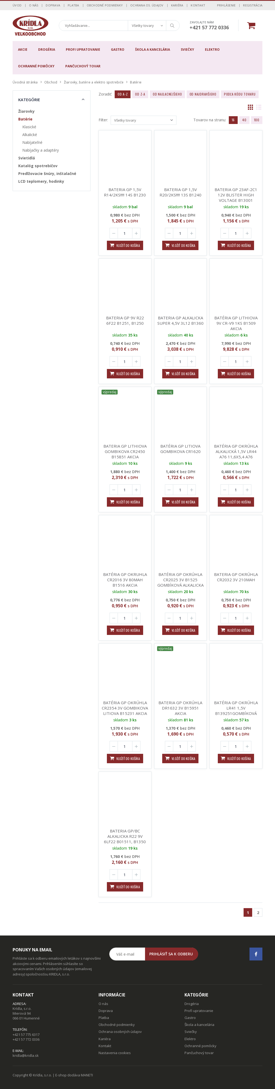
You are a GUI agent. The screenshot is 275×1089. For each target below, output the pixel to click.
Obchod (50, 82)
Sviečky (187, 49)
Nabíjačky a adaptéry (40, 150)
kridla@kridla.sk (26, 1055)
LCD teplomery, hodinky (41, 181)
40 (244, 120)
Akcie (22, 49)
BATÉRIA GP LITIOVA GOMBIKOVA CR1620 (179, 448)
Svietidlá (26, 157)
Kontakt (198, 5)
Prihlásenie (226, 5)
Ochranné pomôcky (36, 66)
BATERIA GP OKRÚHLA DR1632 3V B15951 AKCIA (179, 708)
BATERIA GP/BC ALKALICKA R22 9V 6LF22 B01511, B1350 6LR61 (125, 839)
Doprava (53, 5)
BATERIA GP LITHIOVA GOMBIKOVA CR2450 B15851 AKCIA (124, 451)
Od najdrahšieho (203, 94)
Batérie (25, 119)
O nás (33, 5)
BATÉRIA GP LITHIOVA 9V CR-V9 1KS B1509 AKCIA (236, 323)
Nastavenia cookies (115, 1052)
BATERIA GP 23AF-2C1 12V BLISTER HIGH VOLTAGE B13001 (236, 195)
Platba (73, 5)
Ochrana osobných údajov (120, 1031)
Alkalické (29, 134)
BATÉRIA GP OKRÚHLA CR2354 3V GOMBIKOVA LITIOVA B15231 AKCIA (125, 708)
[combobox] (147, 25)
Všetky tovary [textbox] (143, 25)
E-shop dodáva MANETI (74, 1075)
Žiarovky (26, 111)
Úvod (17, 5)
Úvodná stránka (25, 82)
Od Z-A (140, 94)
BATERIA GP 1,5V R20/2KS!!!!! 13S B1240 (180, 192)
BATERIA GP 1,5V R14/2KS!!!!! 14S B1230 (125, 192)
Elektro (212, 49)
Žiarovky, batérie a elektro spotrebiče (94, 82)
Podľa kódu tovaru (240, 94)
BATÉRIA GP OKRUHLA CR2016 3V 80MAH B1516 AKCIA (125, 580)
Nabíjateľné (32, 142)
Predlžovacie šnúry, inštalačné (47, 173)
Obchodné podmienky (105, 5)
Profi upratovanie (83, 49)
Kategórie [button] (29, 99)
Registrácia (252, 5)
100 (256, 120)
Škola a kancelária (152, 49)
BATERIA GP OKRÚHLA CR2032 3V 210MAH (236, 577)
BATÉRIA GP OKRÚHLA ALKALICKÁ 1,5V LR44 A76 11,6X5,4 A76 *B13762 (236, 454)
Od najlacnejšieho (167, 94)
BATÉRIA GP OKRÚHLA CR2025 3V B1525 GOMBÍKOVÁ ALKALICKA (180, 580)
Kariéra (177, 5)
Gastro (117, 49)
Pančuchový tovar (82, 66)
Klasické (29, 126)
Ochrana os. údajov (147, 5)
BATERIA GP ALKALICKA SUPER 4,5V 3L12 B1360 (180, 320)
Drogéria (46, 49)
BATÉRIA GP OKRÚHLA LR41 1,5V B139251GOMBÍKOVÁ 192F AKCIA (236, 710)
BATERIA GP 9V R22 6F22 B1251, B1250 (125, 320)
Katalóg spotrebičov (37, 165)
